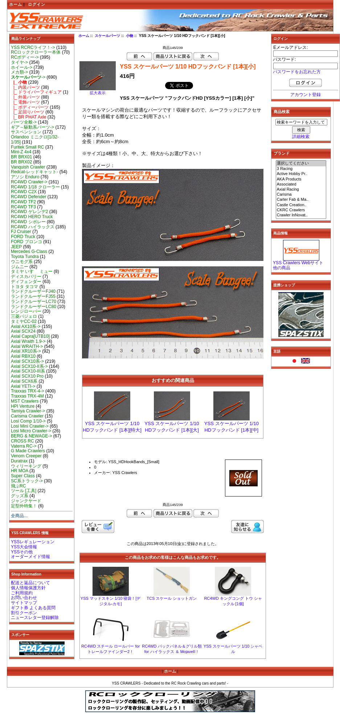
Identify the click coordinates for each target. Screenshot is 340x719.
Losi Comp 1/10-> (28, 421)
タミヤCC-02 (24, 321)
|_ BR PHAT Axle (28, 117)
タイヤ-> (19, 62)
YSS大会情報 (24, 546)
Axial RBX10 (23, 356)
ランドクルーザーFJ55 (33, 296)
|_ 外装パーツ (25, 97)
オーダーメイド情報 (30, 556)
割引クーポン (24, 612)
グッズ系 (19, 495)
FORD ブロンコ (26, 241)
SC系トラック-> (27, 480)
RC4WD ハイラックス (32, 226)
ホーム (15, 4)
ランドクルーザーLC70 (33, 301)
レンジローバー (26, 311)
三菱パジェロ (24, 316)
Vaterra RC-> (24, 446)
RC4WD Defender (28, 196)
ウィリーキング (26, 466)
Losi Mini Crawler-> (30, 426)
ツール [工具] (23, 490)
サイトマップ (24, 602)
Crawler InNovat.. (301, 215)
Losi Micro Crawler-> (31, 430)
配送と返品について (30, 582)
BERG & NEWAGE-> (31, 436)
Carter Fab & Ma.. (301, 199)
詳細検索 (301, 136)
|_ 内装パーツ (25, 87)
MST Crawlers (24, 401)
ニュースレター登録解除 (35, 617)
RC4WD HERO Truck (32, 216)
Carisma (301, 194)
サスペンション (26, 131)
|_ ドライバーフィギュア (36, 92)
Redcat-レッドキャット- (34, 171)
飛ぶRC (18, 486)
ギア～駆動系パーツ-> (32, 127)
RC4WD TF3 (23, 206)
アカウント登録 (305, 94)
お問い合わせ (24, 597)
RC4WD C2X (24, 191)
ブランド (282, 153)
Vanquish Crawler (28, 167)
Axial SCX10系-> (27, 361)
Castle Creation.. (301, 205)
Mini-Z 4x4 (21, 151)
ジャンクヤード (26, 500)
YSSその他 (22, 551)
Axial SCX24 (23, 331)
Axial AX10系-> (26, 326)
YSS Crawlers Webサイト (298, 262)
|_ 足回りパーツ (27, 112)
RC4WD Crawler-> (29, 181)
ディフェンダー (26, 281)
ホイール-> (21, 67)
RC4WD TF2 (23, 201)
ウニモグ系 (22, 261)
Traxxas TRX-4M (27, 396)
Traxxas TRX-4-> (27, 391)
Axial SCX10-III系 (28, 371)
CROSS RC (22, 441)
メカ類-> (19, 72)
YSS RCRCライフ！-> (33, 47)
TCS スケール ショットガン (172, 598)
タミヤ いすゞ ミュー (32, 271)
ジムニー (19, 266)
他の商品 (281, 267)
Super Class (23, 475)
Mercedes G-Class (29, 251)
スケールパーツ (107, 36)
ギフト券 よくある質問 (33, 607)
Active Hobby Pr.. (301, 173)
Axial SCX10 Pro (27, 376)
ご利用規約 (22, 592)
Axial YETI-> (23, 386)
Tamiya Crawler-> (28, 410)
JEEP (16, 246)
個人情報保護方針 (28, 587)
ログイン (36, 4)
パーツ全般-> (24, 122)
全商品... (19, 515)
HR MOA (19, 470)
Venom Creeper (26, 455)
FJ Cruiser (21, 231)
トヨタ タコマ (24, 286)
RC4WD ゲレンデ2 (29, 211)
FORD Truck (23, 236)
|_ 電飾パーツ (25, 102)
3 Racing (301, 168)
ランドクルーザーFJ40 (33, 291)
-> (28, 77)
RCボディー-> (25, 57)
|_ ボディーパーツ (30, 107)
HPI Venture (22, 406)
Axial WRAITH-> (27, 346)
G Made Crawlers (28, 450)
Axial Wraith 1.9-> (28, 341)
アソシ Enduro (25, 176)
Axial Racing (301, 189)
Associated (301, 184)
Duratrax (19, 461)
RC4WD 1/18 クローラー (35, 187)
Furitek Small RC (27, 147)
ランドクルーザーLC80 (33, 306)
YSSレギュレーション (32, 541)
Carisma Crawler (27, 416)
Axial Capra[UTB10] (30, 336)
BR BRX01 (21, 156)
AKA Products (301, 179)
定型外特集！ (24, 505)
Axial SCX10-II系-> (29, 366)
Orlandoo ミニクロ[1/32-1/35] (35, 139)
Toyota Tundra (25, 256)
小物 (129, 36)
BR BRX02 (21, 162)
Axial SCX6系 (24, 381)
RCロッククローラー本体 (36, 52)
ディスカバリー (26, 276)
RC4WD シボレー (28, 221)
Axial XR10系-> (26, 351)
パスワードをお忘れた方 (297, 71)
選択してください (301, 163)
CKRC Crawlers (301, 210)
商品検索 (282, 111)
